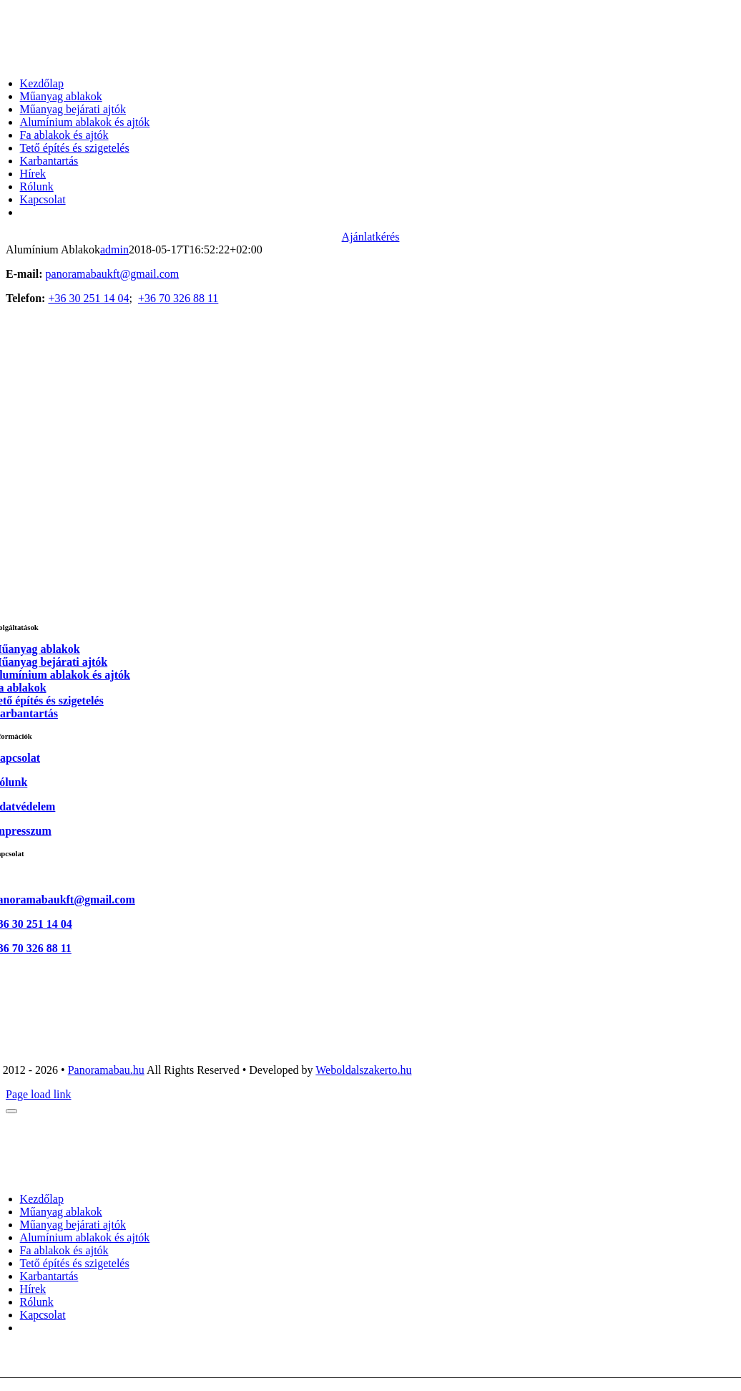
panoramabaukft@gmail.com (113, 274)
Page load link (39, 1094)
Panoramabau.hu (106, 1070)
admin (114, 249)
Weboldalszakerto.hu (363, 1070)
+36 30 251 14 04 (88, 298)
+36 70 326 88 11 (178, 298)
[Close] (11, 1111)
